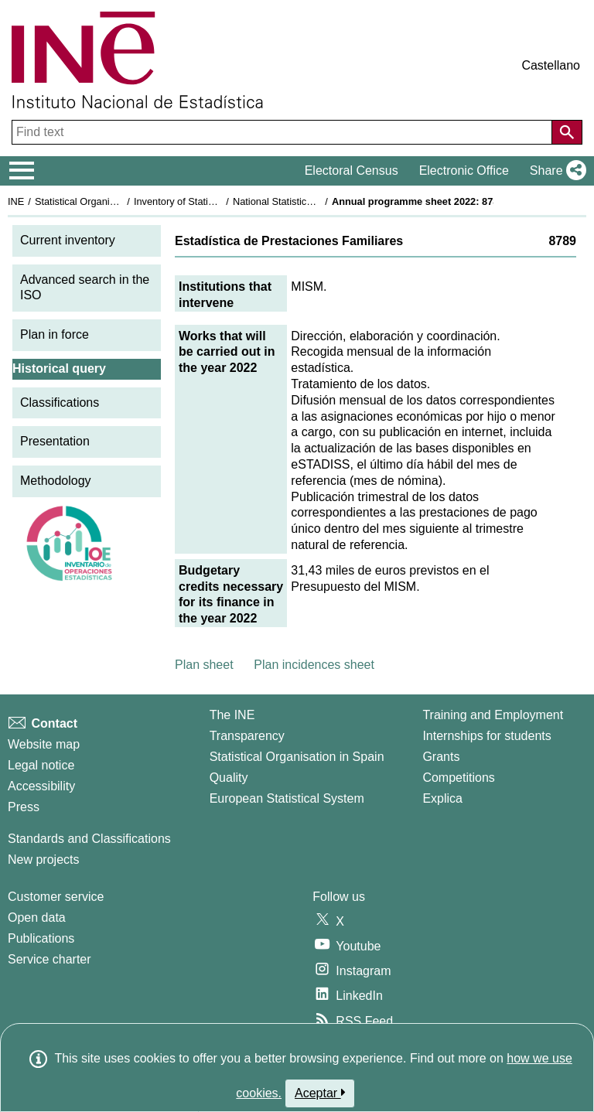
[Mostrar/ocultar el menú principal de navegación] (22, 171)
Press (23, 807)
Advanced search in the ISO (84, 287)
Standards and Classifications (89, 838)
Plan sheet (204, 664)
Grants (440, 756)
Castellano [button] (550, 65)
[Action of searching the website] (566, 132)
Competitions (458, 777)
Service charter (49, 959)
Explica (442, 798)
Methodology (55, 480)
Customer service (56, 896)
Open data (37, 917)
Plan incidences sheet (314, 664)
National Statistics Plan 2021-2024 (308, 201)
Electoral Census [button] (351, 170)
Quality (229, 777)
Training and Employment (492, 714)
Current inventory (67, 240)
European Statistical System (287, 798)
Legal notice (41, 765)
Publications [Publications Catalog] (41, 938)
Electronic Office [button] (464, 170)
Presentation (55, 441)
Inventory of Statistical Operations (208, 201)
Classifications (59, 402)
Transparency (247, 735)
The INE (232, 714)
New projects (43, 859)
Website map (44, 744)
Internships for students (486, 735)
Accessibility (41, 786)
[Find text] (283, 132)
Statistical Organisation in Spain (105, 201)
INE (16, 201)
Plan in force (54, 334)
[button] (555, 171)
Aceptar (320, 1093)
